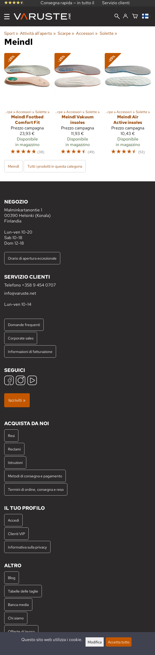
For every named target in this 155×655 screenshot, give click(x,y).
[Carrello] (135, 16)
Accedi (13, 520)
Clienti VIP (16, 533)
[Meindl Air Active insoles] (128, 106)
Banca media (18, 604)
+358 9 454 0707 (39, 285)
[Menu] (6, 16)
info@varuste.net (20, 293)
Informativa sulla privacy (27, 547)
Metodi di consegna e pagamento (35, 475)
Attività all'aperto (38, 33)
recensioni (14, 6)
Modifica (95, 641)
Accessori (87, 33)
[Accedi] (125, 16)
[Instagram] (20, 381)
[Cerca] (117, 17)
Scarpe (66, 33)
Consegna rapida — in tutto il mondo (67, 5)
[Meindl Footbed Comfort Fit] (27, 106)
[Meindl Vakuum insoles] (77, 106)
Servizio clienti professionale (116, 5)
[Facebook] (9, 381)
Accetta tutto (118, 641)
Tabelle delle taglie (23, 591)
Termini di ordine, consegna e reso (36, 489)
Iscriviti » (17, 400)
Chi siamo (16, 617)
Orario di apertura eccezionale (32, 258)
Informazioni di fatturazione (30, 351)
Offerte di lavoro (21, 631)
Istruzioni (15, 462)
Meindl (13, 166)
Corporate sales (20, 338)
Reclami (14, 449)
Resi (11, 435)
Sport (11, 33)
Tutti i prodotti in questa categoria (54, 166)
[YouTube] (32, 381)
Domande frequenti (24, 324)
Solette (108, 33)
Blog (11, 577)
